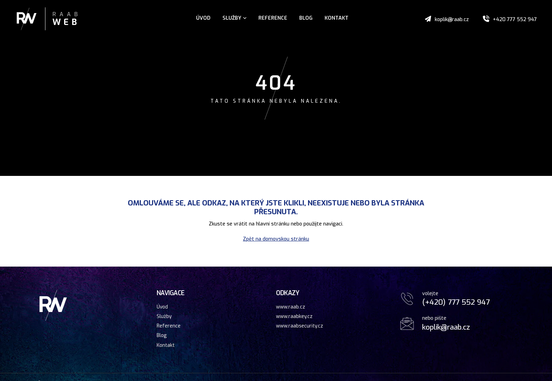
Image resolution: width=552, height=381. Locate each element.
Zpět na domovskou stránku (276, 239)
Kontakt (337, 18)
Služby (234, 18)
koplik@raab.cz (452, 19)
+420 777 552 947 (515, 19)
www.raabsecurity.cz (299, 326)
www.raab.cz (290, 307)
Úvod (203, 18)
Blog (306, 18)
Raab (66, 19)
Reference (272, 18)
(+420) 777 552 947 (456, 302)
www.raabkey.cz (294, 316)
